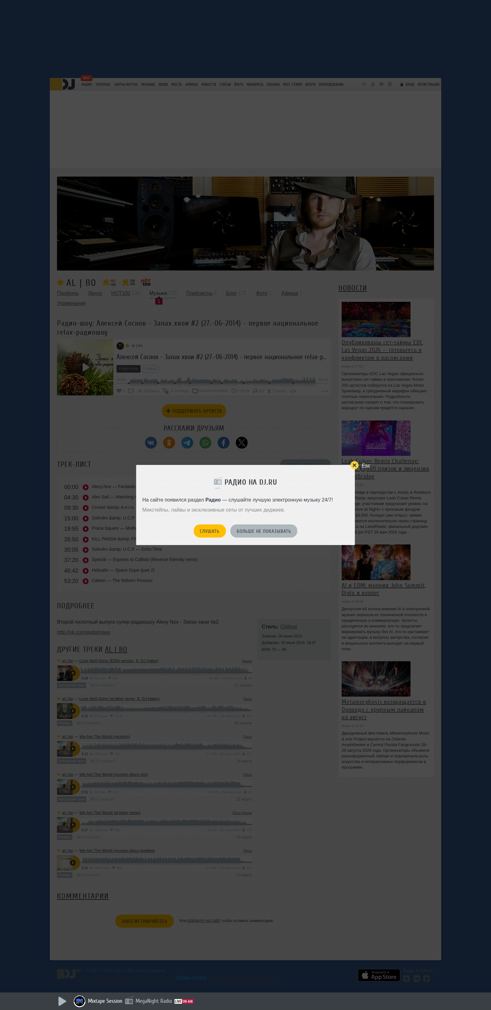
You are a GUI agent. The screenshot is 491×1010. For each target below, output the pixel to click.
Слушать (210, 531)
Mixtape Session (105, 1001)
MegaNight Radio (154, 1001)
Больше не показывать (264, 531)
